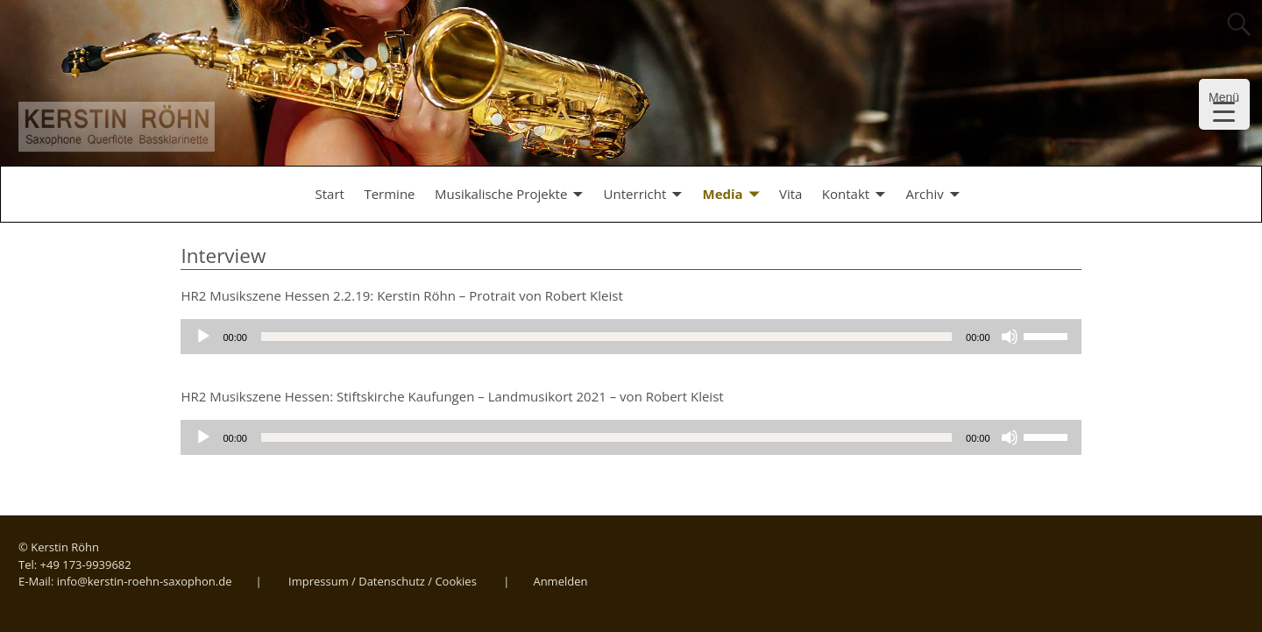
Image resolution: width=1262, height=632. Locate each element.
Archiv (924, 193)
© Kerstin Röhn (58, 547)
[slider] (606, 336)
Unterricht (635, 193)
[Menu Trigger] (1224, 104)
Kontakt (845, 193)
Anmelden (560, 581)
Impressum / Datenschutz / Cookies (382, 581)
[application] (631, 336)
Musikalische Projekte (501, 193)
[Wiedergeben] (203, 336)
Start (330, 193)
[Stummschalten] (1009, 336)
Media (723, 193)
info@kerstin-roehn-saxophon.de (144, 581)
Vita (790, 193)
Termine (389, 193)
